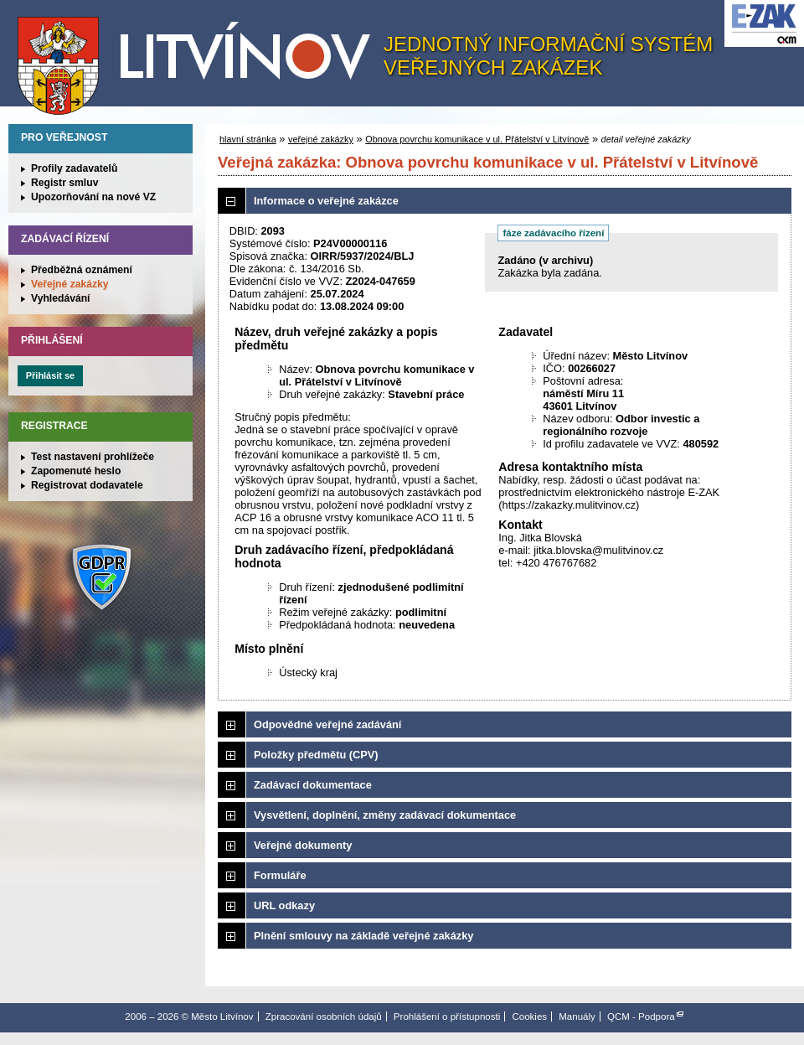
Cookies (529, 1016)
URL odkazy (284, 905)
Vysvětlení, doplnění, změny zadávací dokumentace (385, 815)
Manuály (577, 1016)
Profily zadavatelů (74, 168)
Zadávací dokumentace (313, 785)
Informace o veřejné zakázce (326, 200)
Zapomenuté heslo (76, 471)
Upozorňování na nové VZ (93, 197)
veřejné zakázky (320, 139)
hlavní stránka (247, 139)
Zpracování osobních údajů (323, 1016)
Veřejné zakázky (70, 284)
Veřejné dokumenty (303, 845)
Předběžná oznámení (81, 270)
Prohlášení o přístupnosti (447, 1016)
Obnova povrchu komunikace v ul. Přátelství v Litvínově (477, 139)
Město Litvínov (200, 58)
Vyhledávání (60, 298)
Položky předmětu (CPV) (316, 754)
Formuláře (280, 875)
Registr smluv (64, 183)
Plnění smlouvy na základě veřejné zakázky (363, 935)
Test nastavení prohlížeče (92, 457)
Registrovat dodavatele (87, 485)
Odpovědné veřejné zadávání (327, 724)
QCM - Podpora (641, 1016)
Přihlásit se (50, 375)
